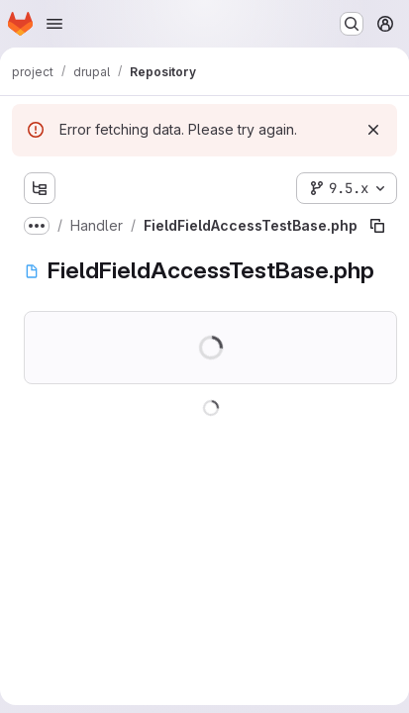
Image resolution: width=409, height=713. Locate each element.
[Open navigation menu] (54, 24)
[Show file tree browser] (39, 188)
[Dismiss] (373, 130)
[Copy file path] (377, 226)
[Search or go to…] (351, 24)
